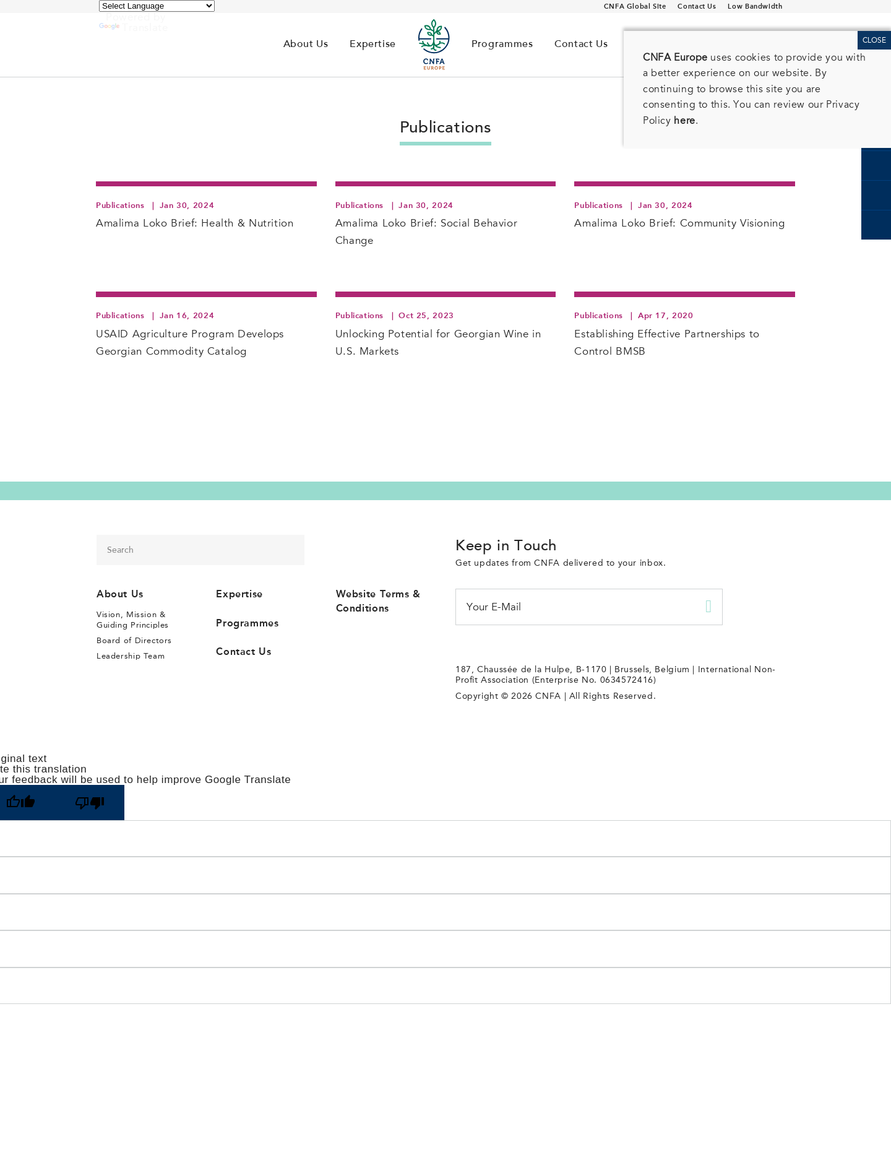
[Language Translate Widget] (157, 6)
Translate (133, 27)
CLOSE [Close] (874, 40)
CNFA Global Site (635, 6)
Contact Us (697, 6)
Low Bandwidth (755, 6)
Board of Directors (134, 640)
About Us (306, 45)
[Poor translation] (89, 802)
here (684, 121)
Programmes (502, 45)
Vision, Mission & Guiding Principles (133, 620)
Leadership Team (131, 655)
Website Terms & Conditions (378, 601)
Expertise (373, 45)
